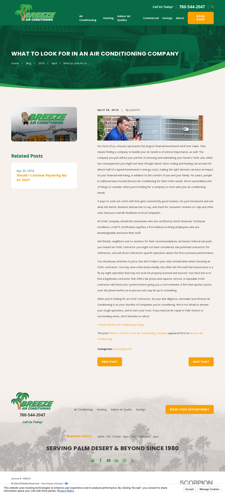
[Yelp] (132, 460)
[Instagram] (124, 460)
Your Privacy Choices (54, 483)
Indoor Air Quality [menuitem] (124, 18)
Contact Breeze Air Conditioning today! (120, 324)
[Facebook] (100, 460)
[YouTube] (108, 460)
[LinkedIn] (116, 460)
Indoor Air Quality (121, 409)
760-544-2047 (192, 6)
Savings (140, 409)
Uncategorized (122, 349)
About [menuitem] (180, 18)
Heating (102, 409)
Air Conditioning (83, 409)
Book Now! (201, 17)
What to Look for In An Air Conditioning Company (138, 333)
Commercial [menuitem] (151, 18)
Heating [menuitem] (108, 18)
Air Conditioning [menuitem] (87, 18)
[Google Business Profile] (93, 460)
